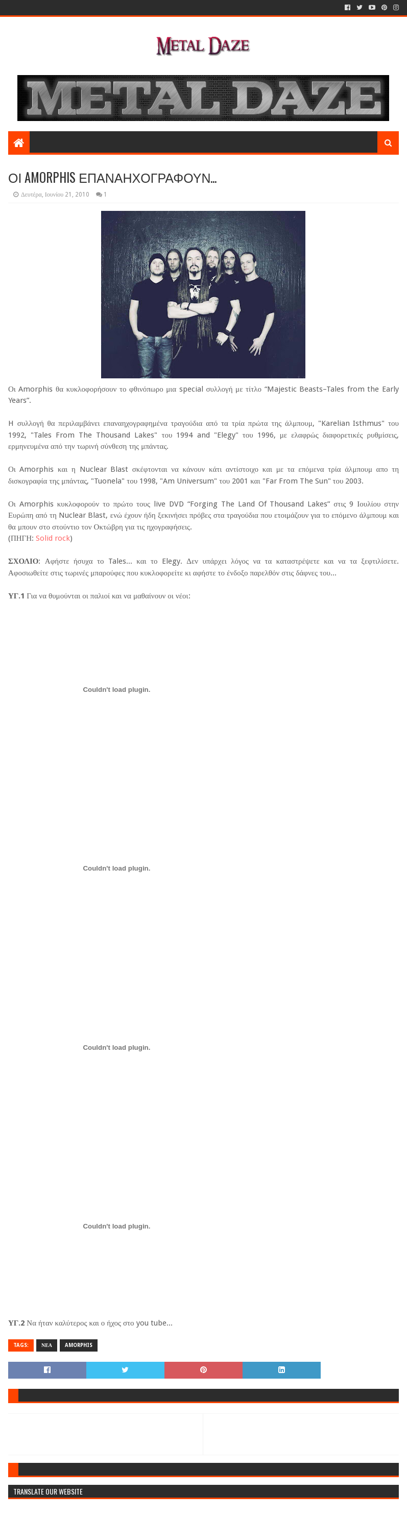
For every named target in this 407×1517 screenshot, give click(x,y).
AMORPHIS (78, 1345)
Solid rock (52, 538)
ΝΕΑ (46, 1345)
